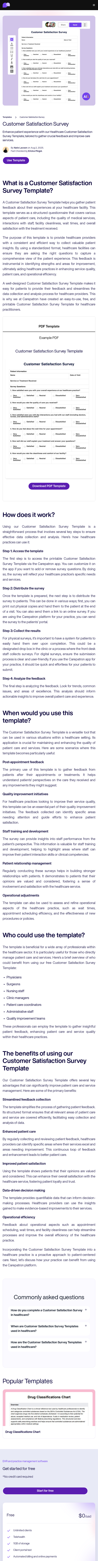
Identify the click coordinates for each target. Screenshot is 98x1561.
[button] (93, 5)
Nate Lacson (20, 148)
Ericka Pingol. (35, 151)
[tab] (49, 327)
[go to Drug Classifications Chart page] (49, 1407)
